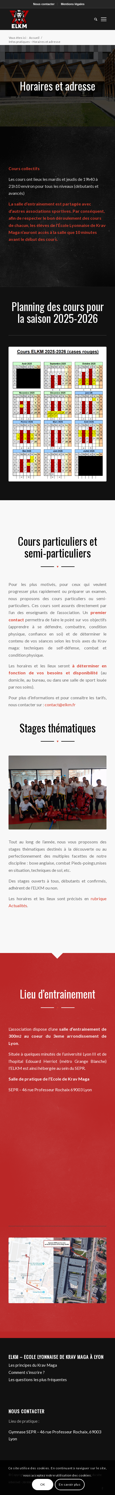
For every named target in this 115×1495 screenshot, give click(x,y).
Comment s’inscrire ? (27, 1372)
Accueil (34, 37)
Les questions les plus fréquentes (38, 1379)
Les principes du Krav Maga (33, 1365)
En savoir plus (69, 1484)
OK (42, 1484)
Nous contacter (44, 4)
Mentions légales (73, 4)
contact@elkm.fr (60, 704)
